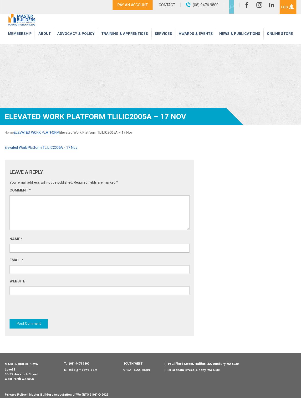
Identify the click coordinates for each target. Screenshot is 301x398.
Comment (20, 190)
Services (163, 39)
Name (16, 239)
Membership (20, 39)
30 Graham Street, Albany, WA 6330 (193, 366)
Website (17, 281)
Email (16, 260)
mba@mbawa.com (83, 366)
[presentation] (46, 309)
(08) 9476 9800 (79, 360)
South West (133, 360)
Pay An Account (124, 5)
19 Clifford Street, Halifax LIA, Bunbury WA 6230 (203, 360)
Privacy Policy (16, 391)
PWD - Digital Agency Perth (130, 391)
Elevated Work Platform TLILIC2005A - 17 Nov (41, 147)
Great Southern (136, 366)
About (44, 39)
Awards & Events (195, 39)
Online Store (280, 39)
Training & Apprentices (125, 39)
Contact (158, 5)
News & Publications (240, 39)
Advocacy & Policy (76, 39)
